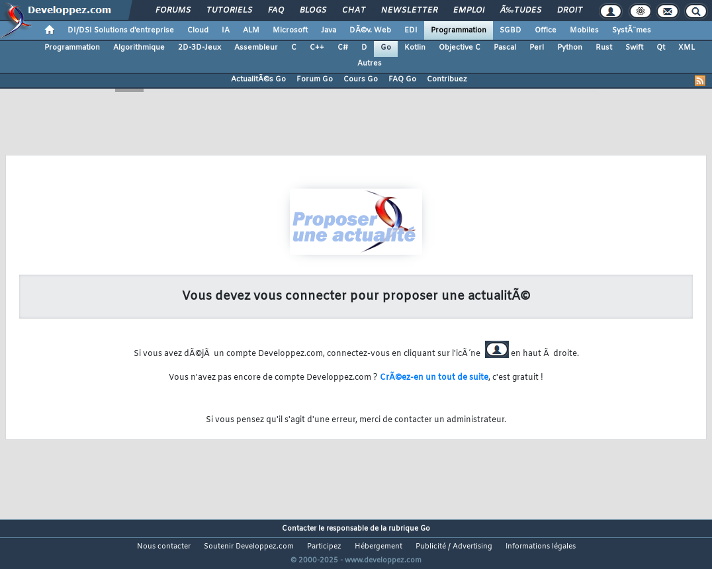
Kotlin (414, 47)
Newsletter (409, 10)
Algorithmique (139, 47)
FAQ (276, 10)
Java (328, 30)
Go (385, 47)
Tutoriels (229, 10)
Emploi (469, 10)
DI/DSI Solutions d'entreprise (120, 30)
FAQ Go (402, 79)
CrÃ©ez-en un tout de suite (434, 377)
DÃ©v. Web (370, 30)
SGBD (510, 30)
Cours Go (360, 79)
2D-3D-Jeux (199, 47)
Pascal (505, 47)
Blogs (313, 10)
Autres (369, 63)
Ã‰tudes (521, 10)
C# (342, 47)
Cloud (197, 30)
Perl (536, 47)
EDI (411, 30)
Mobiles (584, 30)
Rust (604, 47)
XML (686, 47)
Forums (173, 10)
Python (569, 47)
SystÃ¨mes (631, 30)
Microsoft (290, 30)
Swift (634, 47)
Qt (660, 47)
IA (226, 30)
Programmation (458, 30)
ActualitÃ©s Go (258, 79)
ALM (251, 30)
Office (545, 30)
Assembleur (256, 47)
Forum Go (314, 79)
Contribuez (447, 79)
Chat (354, 10)
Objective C (459, 47)
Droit (570, 10)
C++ (317, 47)
